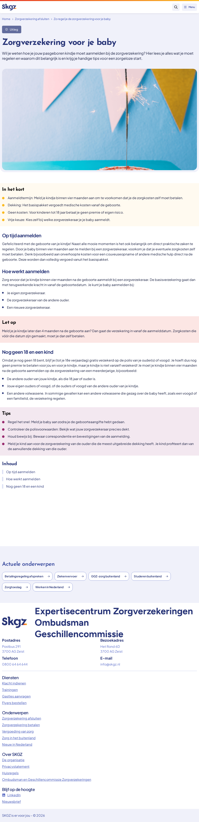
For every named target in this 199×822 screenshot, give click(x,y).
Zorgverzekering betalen (21, 725)
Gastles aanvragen (16, 696)
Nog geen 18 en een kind (23, 486)
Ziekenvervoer (70, 576)
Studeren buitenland (151, 576)
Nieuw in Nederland (17, 744)
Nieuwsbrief (11, 801)
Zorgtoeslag (16, 587)
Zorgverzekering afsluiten (32, 19)
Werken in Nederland (52, 587)
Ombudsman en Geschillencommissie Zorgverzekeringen (46, 779)
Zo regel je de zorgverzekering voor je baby (82, 19)
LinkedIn (11, 795)
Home (6, 19)
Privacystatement (15, 766)
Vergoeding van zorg (18, 731)
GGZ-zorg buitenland (108, 576)
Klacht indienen (14, 683)
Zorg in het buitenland (19, 738)
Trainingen (10, 690)
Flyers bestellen (14, 703)
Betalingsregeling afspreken (27, 576)
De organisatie (13, 760)
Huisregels (10, 773)
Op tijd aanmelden (18, 472)
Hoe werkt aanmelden (21, 479)
